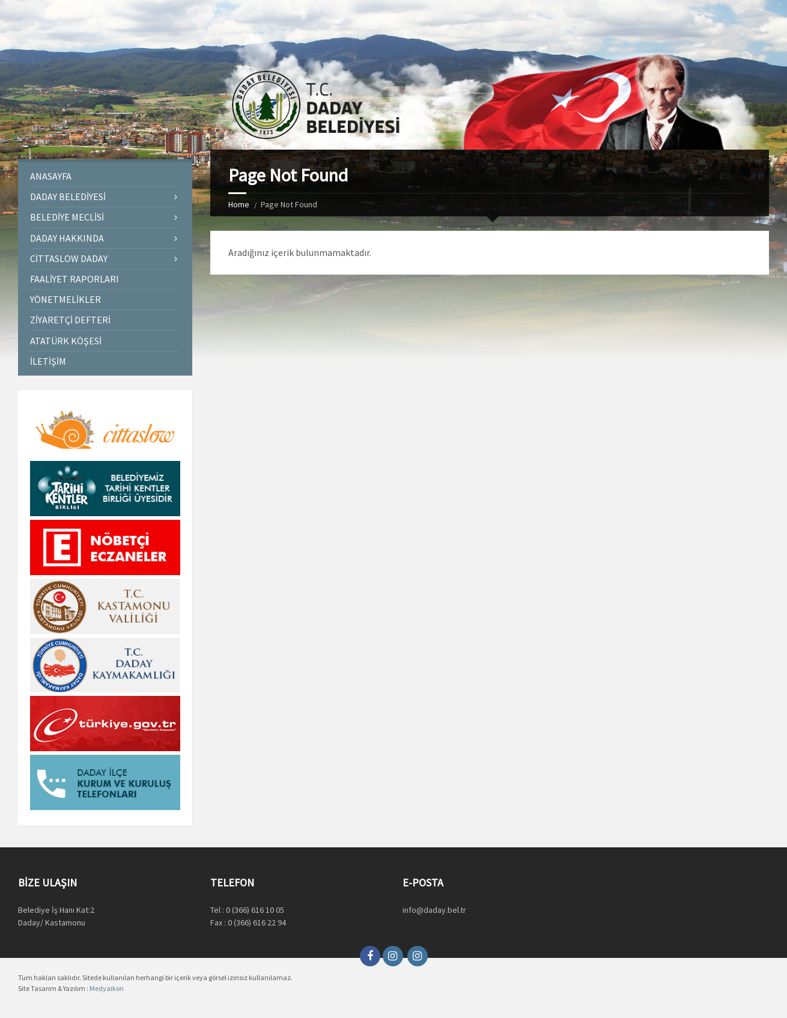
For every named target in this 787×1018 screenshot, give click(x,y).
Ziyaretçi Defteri (70, 320)
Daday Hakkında (67, 238)
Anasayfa (50, 176)
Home (238, 204)
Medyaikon (107, 988)
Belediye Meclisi (67, 217)
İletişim (48, 361)
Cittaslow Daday (69, 258)
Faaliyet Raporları (74, 279)
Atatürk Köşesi (66, 341)
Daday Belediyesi (68, 196)
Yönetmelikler (65, 299)
